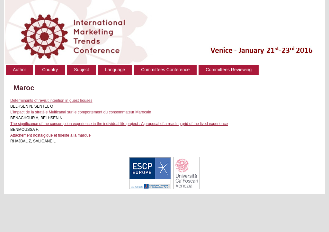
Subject (81, 69)
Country (50, 69)
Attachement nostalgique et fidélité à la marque (50, 135)
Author (19, 69)
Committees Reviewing (229, 69)
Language (115, 69)
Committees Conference (165, 69)
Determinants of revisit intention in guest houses (51, 100)
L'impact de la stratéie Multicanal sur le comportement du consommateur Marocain (80, 112)
